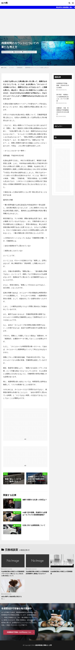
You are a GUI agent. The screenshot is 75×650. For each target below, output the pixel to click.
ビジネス (11, 67)
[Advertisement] (37, 22)
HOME (4, 67)
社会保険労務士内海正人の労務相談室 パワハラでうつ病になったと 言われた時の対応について (13, 573)
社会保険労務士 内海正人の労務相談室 (61, 572)
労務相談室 (18, 52)
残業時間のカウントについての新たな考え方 (37, 67)
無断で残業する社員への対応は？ (35, 500)
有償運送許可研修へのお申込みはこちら (19, 632)
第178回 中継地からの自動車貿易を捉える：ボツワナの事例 (62, 98)
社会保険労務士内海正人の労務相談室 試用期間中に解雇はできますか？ (37, 572)
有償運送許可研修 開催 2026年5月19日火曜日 (62, 85)
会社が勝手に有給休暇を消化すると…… (11, 597)
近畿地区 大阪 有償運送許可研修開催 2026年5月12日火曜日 (62, 111)
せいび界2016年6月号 (29, 52)
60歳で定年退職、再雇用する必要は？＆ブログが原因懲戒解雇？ (35, 513)
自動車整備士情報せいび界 (43, 645)
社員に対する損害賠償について (34, 525)
